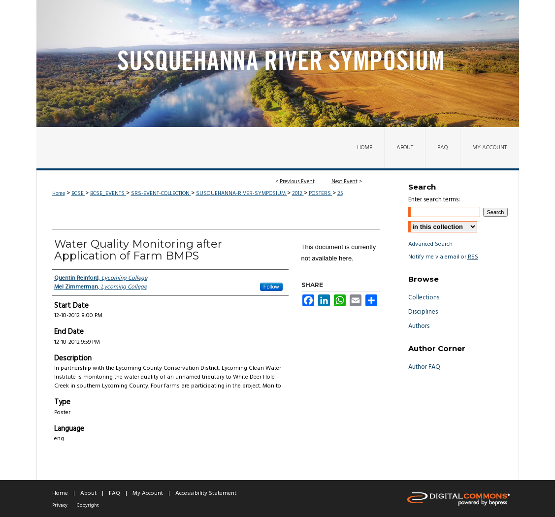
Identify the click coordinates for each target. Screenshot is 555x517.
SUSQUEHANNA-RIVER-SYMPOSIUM (241, 193)
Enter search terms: (434, 199)
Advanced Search (430, 244)
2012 (298, 193)
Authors (418, 326)
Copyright (88, 505)
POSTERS (320, 193)
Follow (271, 287)
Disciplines (423, 312)
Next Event (344, 181)
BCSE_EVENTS (108, 193)
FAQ (114, 493)
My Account (147, 493)
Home (58, 193)
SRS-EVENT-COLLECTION (161, 193)
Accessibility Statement (205, 493)
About (88, 493)
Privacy (59, 505)
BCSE (78, 193)
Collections (423, 297)
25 (340, 193)
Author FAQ (424, 367)
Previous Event (297, 181)
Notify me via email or (443, 257)
